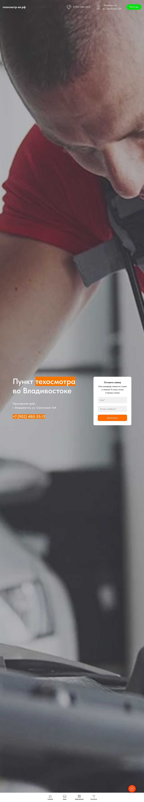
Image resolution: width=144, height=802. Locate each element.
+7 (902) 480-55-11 (29, 416)
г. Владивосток (109, 5)
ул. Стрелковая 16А (111, 8)
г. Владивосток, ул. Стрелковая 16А (34, 407)
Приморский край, (24, 403)
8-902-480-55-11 (81, 7)
